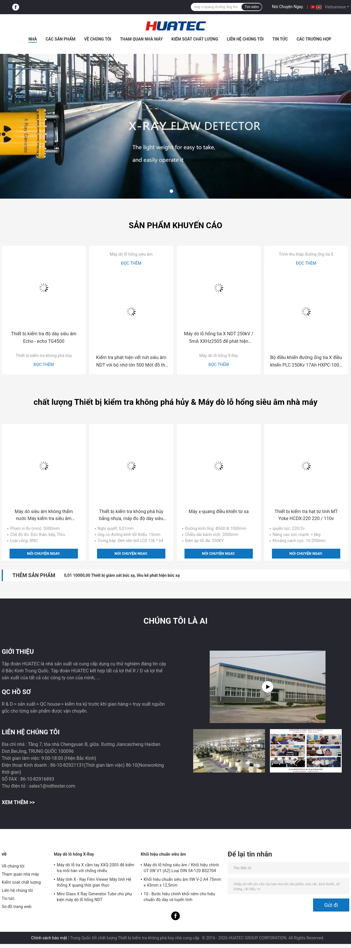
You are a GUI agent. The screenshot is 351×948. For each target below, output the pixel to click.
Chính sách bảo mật (49, 938)
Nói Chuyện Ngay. (288, 6)
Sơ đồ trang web (17, 906)
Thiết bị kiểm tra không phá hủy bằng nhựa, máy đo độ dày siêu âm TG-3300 (131, 515)
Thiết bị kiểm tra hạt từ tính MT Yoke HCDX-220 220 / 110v (306, 515)
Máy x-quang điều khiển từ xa (218, 511)
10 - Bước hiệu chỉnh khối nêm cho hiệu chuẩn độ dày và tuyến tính (179, 897)
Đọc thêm (44, 364)
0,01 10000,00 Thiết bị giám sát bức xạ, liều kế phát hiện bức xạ (122, 575)
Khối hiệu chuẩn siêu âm (163, 854)
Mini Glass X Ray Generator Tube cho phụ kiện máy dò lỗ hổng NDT (94, 897)
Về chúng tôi (97, 39)
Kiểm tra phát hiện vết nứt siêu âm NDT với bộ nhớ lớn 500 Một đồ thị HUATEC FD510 (131, 362)
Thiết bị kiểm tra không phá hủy (44, 355)
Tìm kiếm (251, 7)
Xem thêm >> (18, 802)
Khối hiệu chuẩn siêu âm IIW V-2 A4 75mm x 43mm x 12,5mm (182, 882)
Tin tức (280, 39)
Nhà (32, 39)
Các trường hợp (314, 39)
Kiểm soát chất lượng (194, 39)
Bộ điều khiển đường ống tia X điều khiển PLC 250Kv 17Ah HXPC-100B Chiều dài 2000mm (306, 362)
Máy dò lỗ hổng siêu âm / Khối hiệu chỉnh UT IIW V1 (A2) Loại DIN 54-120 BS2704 (181, 868)
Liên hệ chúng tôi (245, 39)
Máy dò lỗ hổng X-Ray (218, 355)
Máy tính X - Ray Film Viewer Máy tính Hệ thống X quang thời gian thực (94, 882)
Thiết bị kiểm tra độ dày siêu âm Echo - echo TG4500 (43, 337)
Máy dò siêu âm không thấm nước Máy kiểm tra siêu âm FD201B (44, 515)
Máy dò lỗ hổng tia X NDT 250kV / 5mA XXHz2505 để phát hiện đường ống (218, 338)
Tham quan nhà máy (141, 39)
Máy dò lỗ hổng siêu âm (131, 254)
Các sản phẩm (60, 39)
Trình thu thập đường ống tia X (306, 254)
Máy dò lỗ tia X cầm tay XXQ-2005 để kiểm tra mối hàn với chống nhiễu (95, 868)
